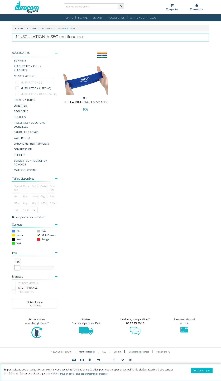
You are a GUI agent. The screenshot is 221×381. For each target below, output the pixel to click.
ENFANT (97, 17)
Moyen (26, 186)
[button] (34, 52)
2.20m (52, 203)
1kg (16, 210)
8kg (25, 196)
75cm (35, 196)
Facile (43, 186)
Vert (18, 243)
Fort (34, 186)
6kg (43, 196)
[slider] (17, 267)
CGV (104, 351)
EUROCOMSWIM (28, 283)
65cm (52, 196)
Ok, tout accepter (201, 370)
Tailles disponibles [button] (34, 179)
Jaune (19, 235)
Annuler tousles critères (35, 303)
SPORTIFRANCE (27, 288)
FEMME (69, 17)
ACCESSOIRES (116, 17)
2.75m (43, 203)
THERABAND (26, 292)
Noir (18, 239)
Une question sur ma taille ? (28, 217)
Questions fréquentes (139, 351)
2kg (34, 203)
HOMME (83, 17)
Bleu (18, 231)
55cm (17, 203)
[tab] (34, 54)
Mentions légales (87, 351)
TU (33, 210)
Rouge (45, 239)
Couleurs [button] (34, 224)
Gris (44, 231)
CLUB (153, 17)
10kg (25, 210)
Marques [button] (34, 276)
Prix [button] (34, 253)
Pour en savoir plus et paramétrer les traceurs (84, 373)
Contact (117, 351)
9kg (16, 196)
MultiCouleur (49, 235)
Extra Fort (52, 187)
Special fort (17, 187)
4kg (25, 203)
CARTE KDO (137, 17)
